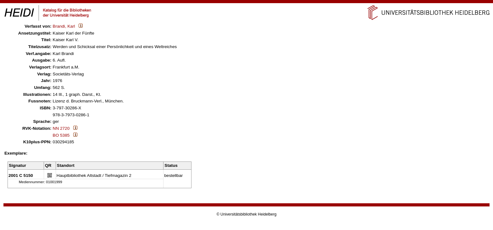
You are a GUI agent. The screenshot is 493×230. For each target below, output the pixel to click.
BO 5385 (61, 135)
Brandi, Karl (64, 26)
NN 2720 (61, 128)
